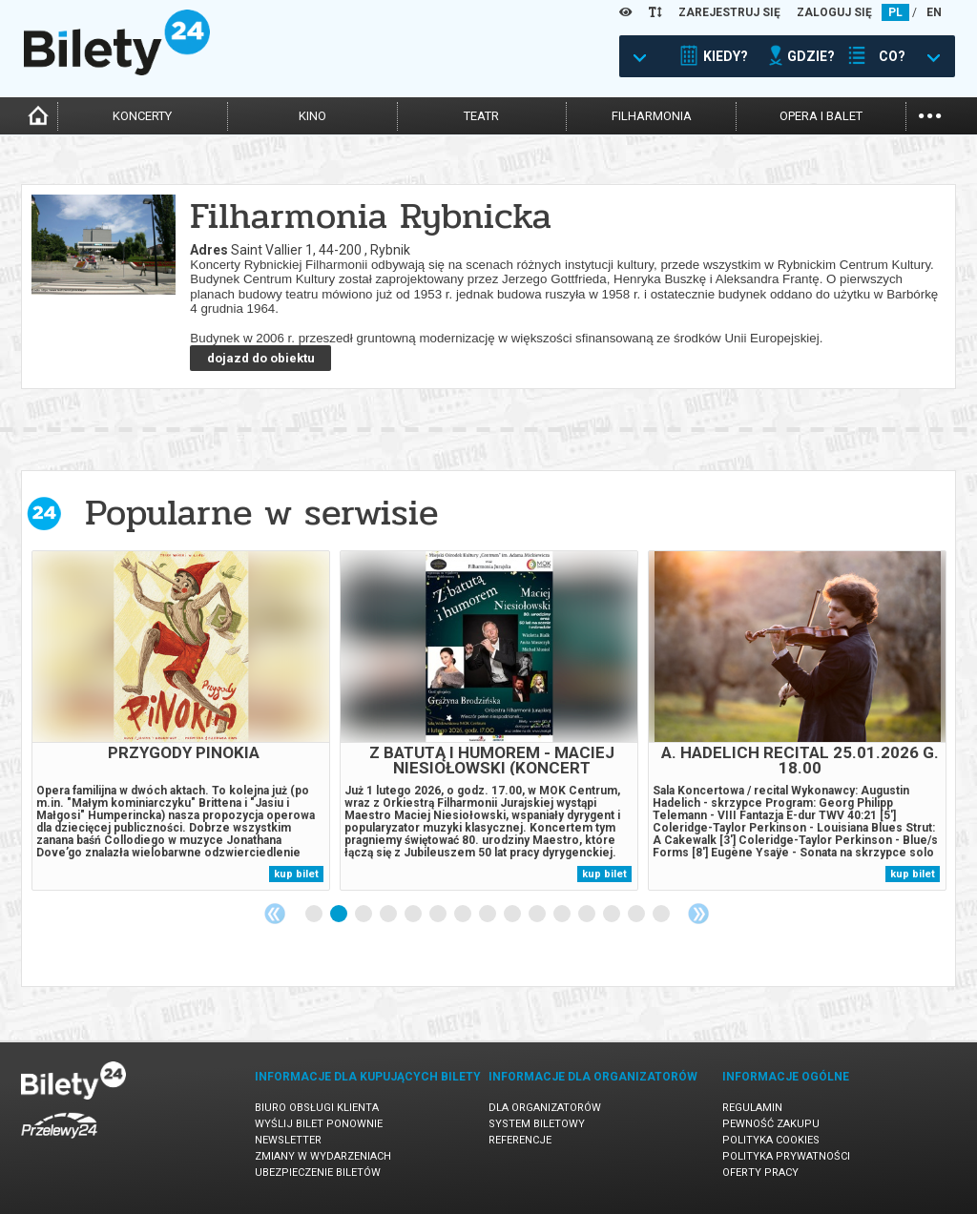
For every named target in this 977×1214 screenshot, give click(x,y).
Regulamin (752, 1107)
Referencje (519, 1140)
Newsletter (288, 1140)
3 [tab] (364, 914)
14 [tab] (637, 914)
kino (312, 116)
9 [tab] (513, 914)
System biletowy (536, 1124)
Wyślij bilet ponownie (319, 1124)
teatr (481, 116)
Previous (274, 913)
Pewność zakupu (771, 1124)
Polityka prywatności (786, 1156)
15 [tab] (662, 914)
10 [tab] (538, 914)
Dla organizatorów (544, 1107)
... (930, 114)
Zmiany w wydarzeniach (323, 1156)
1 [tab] (314, 914)
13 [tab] (612, 914)
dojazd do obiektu (261, 358)
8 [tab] (488, 914)
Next (698, 913)
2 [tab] (339, 914)
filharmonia (652, 116)
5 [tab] (414, 914)
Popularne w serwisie (261, 512)
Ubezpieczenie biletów (318, 1172)
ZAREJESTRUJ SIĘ (729, 12)
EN (934, 12)
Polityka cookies (771, 1140)
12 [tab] (587, 914)
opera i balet (821, 116)
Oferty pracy (760, 1172)
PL (895, 12)
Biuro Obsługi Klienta (317, 1107)
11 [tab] (562, 914)
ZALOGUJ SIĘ (834, 12)
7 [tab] (463, 914)
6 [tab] (438, 914)
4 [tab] (389, 914)
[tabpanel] (180, 720)
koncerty (142, 116)
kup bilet (296, 874)
